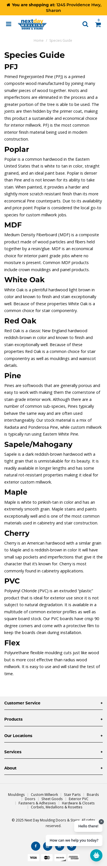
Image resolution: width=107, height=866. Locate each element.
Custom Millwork (44, 794)
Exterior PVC (78, 798)
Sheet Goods (52, 798)
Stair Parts (72, 794)
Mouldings (16, 794)
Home (39, 40)
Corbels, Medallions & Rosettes (56, 807)
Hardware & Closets (78, 803)
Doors (30, 798)
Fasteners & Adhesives (37, 803)
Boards (93, 794)
